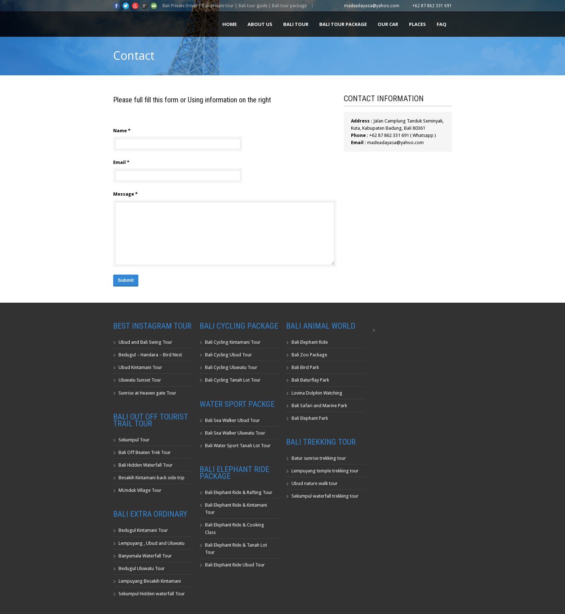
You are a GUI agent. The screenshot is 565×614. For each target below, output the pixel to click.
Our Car (388, 24)
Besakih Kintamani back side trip (151, 477)
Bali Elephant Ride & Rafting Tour (238, 492)
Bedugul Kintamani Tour (143, 530)
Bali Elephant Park (310, 418)
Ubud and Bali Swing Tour (145, 342)
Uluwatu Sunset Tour (140, 380)
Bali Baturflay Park (310, 380)
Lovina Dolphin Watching (317, 393)
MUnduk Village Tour (140, 490)
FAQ (441, 24)
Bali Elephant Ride (310, 342)
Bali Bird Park (305, 367)
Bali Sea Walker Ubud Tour (232, 420)
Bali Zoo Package (309, 354)
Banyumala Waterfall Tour (145, 556)
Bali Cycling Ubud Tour (228, 354)
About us (260, 24)
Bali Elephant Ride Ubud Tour (235, 565)
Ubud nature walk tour (315, 483)
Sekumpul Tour (134, 439)
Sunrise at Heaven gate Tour (147, 393)
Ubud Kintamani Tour (140, 367)
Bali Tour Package (343, 24)
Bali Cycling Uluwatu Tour (231, 367)
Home (229, 24)
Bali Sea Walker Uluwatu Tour (235, 433)
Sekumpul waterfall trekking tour (325, 496)
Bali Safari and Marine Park (319, 405)
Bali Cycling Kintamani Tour (233, 342)
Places (417, 24)
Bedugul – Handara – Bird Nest (150, 354)
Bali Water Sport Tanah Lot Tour (238, 445)
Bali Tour (295, 24)
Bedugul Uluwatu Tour (142, 568)
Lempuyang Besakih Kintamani (150, 581)
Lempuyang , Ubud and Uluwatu (151, 543)
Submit (126, 280)
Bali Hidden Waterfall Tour (146, 465)
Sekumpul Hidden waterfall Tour (152, 593)
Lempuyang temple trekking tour (325, 470)
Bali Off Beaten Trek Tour (145, 452)
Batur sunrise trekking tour (319, 458)
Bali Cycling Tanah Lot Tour (233, 380)
